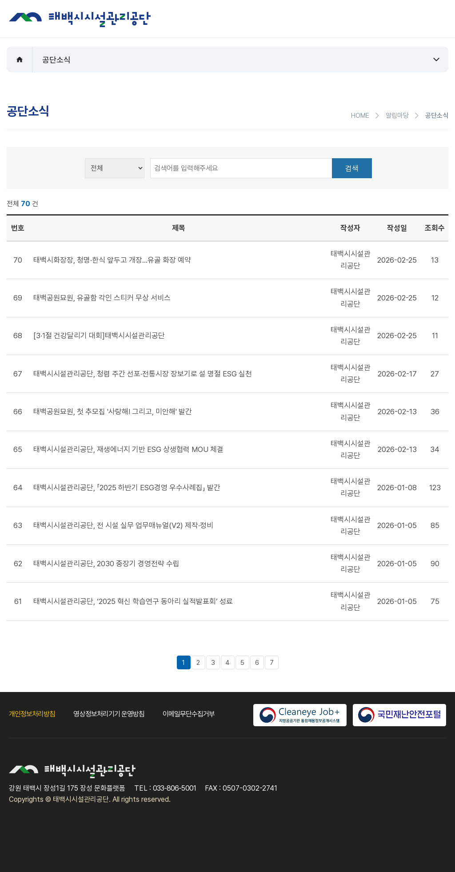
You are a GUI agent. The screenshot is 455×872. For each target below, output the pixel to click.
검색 (352, 168)
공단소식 (56, 59)
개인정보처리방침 (32, 714)
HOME (360, 116)
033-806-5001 (174, 788)
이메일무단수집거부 (189, 714)
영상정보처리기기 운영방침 (108, 714)
